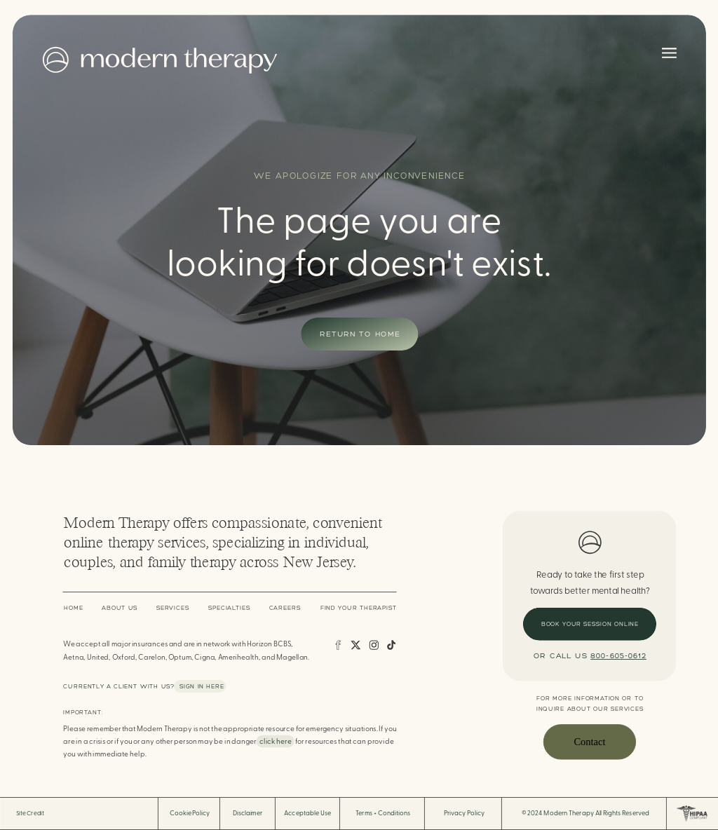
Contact (589, 741)
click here (275, 741)
